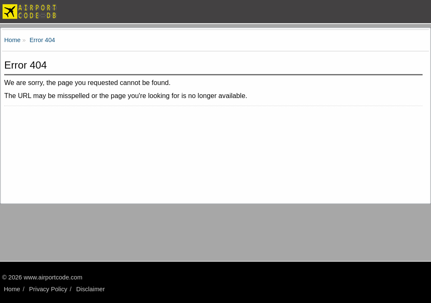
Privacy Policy (48, 289)
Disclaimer (90, 289)
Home (12, 289)
